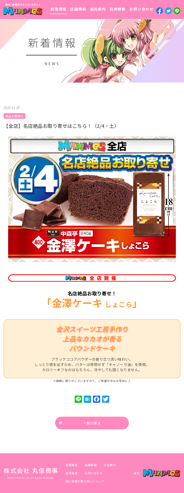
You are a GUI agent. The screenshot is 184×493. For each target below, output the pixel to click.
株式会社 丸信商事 (31, 470)
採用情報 (118, 8)
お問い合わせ (141, 8)
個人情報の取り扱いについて (85, 481)
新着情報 (59, 8)
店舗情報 (78, 8)
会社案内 (98, 8)
